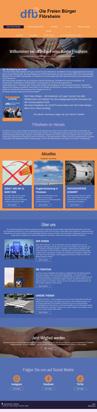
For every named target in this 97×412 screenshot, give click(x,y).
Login (93, 404)
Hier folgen (16, 389)
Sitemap (16, 404)
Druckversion (7, 404)
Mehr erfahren (12, 205)
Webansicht (91, 406)
